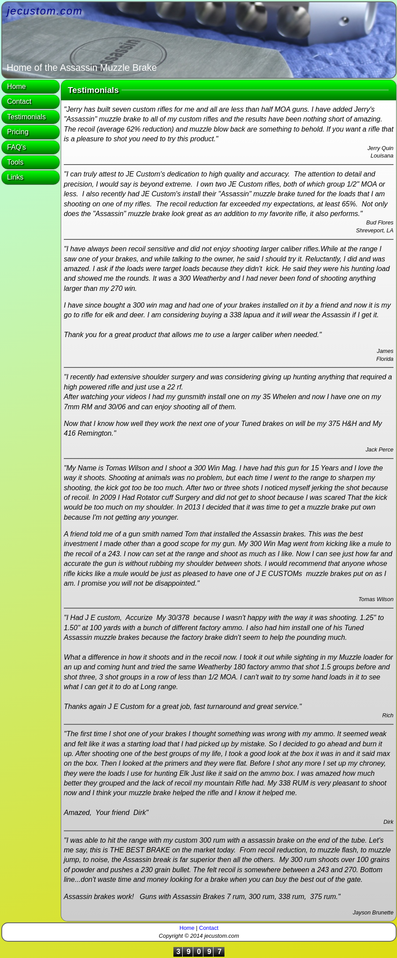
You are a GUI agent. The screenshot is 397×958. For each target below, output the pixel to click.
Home (16, 86)
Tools (15, 162)
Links (15, 177)
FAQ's (16, 147)
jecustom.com (45, 11)
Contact (19, 101)
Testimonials (26, 117)
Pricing (18, 132)
